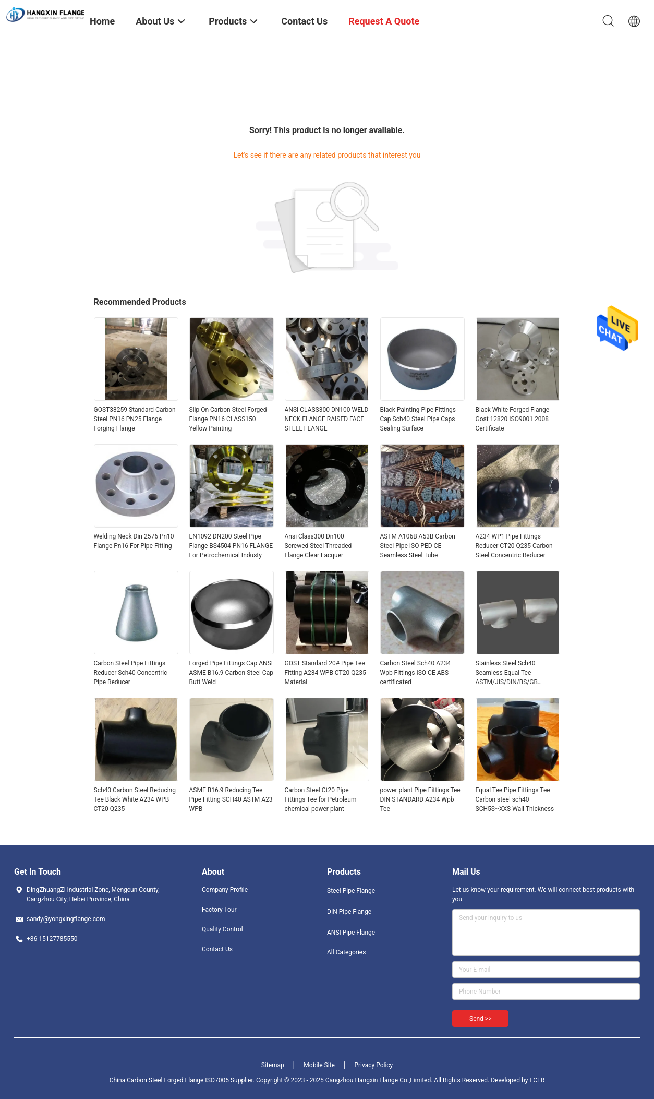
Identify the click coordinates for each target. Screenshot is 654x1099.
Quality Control (222, 929)
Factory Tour (219, 909)
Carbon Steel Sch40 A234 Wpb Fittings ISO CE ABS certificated (415, 673)
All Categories (346, 952)
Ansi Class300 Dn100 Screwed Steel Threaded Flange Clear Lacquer (318, 546)
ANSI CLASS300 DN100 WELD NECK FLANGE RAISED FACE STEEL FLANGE (327, 419)
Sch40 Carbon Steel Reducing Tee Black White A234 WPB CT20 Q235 (135, 799)
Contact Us (217, 949)
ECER (536, 1080)
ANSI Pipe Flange (351, 932)
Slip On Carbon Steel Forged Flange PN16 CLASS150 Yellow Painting (228, 419)
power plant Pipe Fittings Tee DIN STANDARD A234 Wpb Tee (420, 799)
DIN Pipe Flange (349, 911)
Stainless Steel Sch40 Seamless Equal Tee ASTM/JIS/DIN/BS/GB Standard (507, 673)
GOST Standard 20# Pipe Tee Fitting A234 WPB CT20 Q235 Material (325, 673)
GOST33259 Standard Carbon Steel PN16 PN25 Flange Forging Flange (135, 419)
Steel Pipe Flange (351, 890)
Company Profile (225, 889)
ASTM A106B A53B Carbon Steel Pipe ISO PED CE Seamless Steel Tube (417, 546)
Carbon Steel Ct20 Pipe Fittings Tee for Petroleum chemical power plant (321, 799)
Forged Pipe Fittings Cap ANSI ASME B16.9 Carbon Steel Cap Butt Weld (231, 673)
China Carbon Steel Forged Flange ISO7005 (169, 1080)
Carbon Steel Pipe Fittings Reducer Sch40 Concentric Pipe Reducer (130, 673)
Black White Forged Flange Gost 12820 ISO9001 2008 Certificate (513, 419)
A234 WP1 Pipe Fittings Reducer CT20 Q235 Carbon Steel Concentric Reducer (514, 546)
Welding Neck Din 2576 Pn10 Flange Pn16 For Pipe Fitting (134, 541)
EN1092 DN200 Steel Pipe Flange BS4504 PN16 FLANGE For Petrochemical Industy (231, 546)
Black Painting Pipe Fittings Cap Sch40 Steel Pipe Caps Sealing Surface (418, 419)
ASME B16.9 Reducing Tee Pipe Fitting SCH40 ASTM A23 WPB (231, 799)
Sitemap (272, 1065)
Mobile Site (319, 1065)
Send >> (480, 1018)
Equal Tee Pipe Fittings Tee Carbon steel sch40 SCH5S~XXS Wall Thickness (515, 799)
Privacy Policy (373, 1065)
